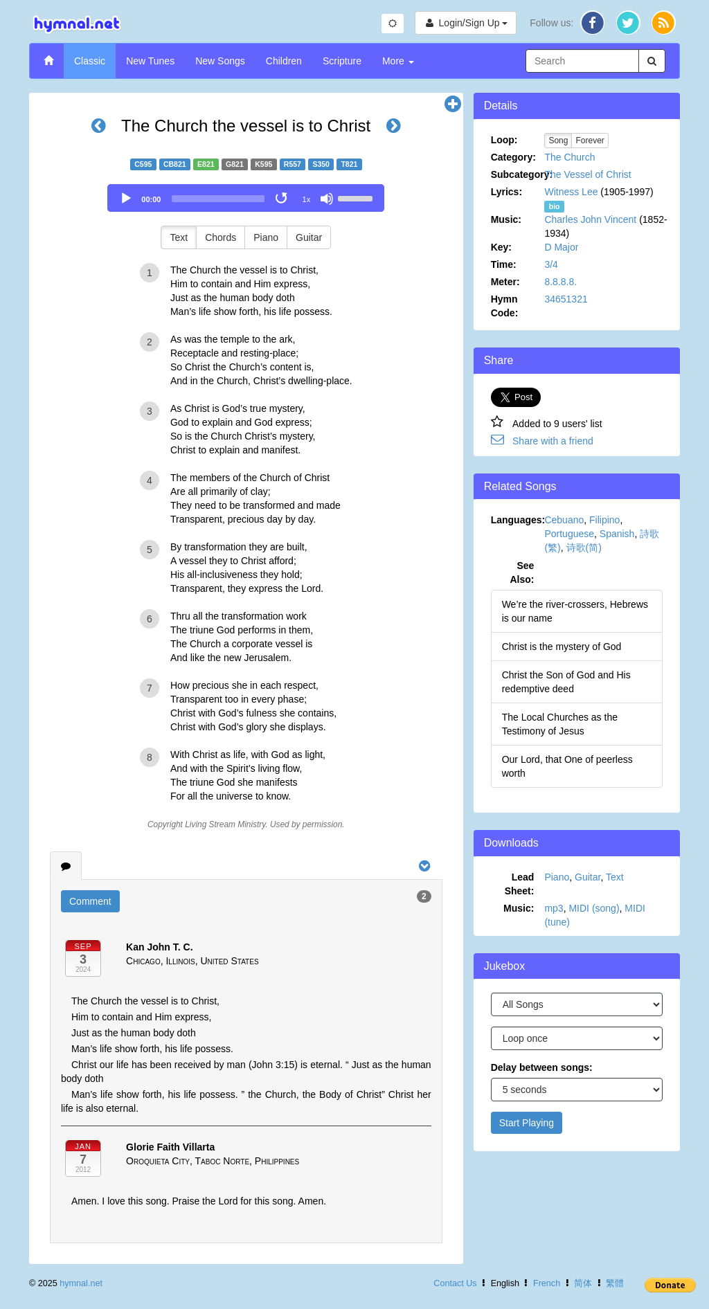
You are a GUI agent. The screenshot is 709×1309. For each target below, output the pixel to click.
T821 (349, 164)
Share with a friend (552, 440)
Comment (90, 901)
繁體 (615, 1283)
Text (179, 237)
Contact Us (454, 1283)
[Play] (126, 199)
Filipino (604, 519)
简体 (583, 1283)
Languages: (518, 519)
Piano (265, 237)
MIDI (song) (593, 908)
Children (284, 60)
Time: (504, 264)
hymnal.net (81, 1283)
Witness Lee (571, 191)
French (546, 1283)
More (398, 60)
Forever (589, 140)
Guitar (309, 237)
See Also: (522, 572)
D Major (561, 247)
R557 (292, 164)
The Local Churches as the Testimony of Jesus (560, 724)
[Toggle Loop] (282, 199)
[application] (245, 198)
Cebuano (564, 519)
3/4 (550, 264)
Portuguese (569, 533)
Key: (501, 247)
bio (554, 206)
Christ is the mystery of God (562, 646)
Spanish (617, 533)
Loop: (504, 139)
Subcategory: (518, 174)
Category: (513, 157)
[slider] (218, 198)
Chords (220, 237)
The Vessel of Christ (587, 174)
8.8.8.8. (560, 281)
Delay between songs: (542, 1067)
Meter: (505, 281)
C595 (143, 164)
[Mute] (327, 199)
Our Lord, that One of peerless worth (567, 766)
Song (558, 140)
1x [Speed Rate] (307, 199)
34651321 (565, 299)
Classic (89, 60)
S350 (321, 164)
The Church (569, 157)
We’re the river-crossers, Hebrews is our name (575, 611)
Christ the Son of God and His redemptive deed (566, 681)
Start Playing (526, 1122)
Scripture (342, 60)
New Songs (220, 60)
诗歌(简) (584, 547)
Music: (506, 219)
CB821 (174, 164)
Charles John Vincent (590, 219)
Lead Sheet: (520, 884)
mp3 (553, 908)
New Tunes (150, 60)
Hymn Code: (505, 306)
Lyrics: (506, 191)
